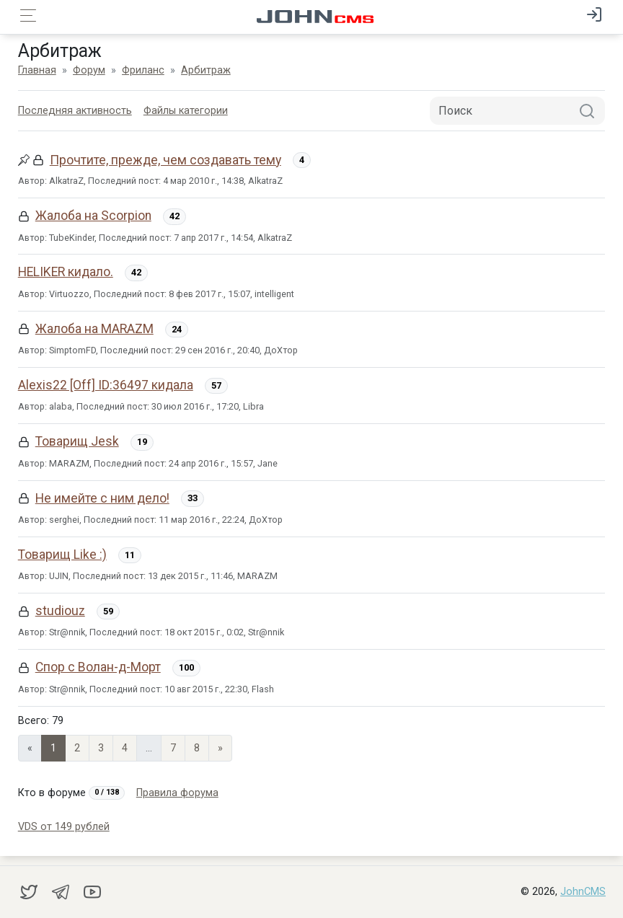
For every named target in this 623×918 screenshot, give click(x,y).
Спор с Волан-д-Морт (98, 667)
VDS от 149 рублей (64, 827)
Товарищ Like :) (62, 554)
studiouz (60, 611)
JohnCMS (583, 892)
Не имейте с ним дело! (102, 498)
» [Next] (220, 748)
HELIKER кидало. (65, 272)
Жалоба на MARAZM (94, 329)
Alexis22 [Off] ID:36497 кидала (105, 385)
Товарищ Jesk (77, 441)
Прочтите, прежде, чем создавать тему (165, 160)
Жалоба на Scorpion (93, 215)
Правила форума (177, 793)
